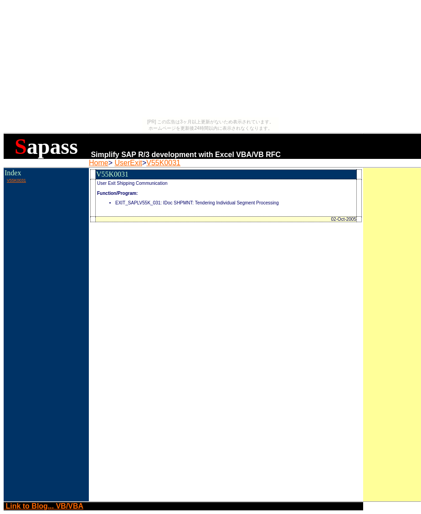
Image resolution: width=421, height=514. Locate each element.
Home (98, 163)
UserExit (128, 163)
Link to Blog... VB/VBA (43, 506)
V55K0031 (163, 163)
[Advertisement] (46, 204)
